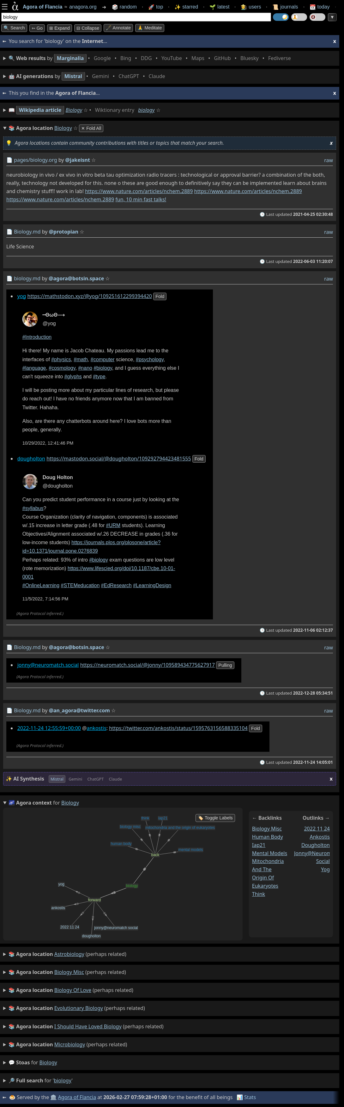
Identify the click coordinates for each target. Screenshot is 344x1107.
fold (159, 296)
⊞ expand (59, 28)
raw (328, 160)
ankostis (96, 728)
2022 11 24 (317, 828)
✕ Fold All (91, 128)
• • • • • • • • (151, 58)
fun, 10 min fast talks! (140, 199)
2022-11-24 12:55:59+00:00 (49, 728)
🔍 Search (14, 27)
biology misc (267, 828)
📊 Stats (246, 1097)
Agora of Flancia (77, 1097)
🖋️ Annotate (118, 27)
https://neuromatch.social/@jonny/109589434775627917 (147, 664)
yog (21, 296)
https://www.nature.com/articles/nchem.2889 (139, 191)
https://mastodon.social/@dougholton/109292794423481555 (118, 458)
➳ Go (37, 28)
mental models (269, 852)
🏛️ (53, 1097)
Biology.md (27, 231)
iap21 (259, 844)
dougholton (31, 458)
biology (146, 109)
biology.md (27, 278)
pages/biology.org (35, 159)
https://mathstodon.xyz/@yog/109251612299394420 (89, 296)
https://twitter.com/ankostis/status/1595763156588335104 (178, 728)
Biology (74, 109)
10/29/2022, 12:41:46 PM (48, 443)
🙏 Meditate (149, 27)
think (258, 894)
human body (267, 836)
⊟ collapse (87, 28)
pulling (225, 665)
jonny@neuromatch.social (48, 664)
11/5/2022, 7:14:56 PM (45, 599)
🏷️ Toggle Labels (215, 817)
